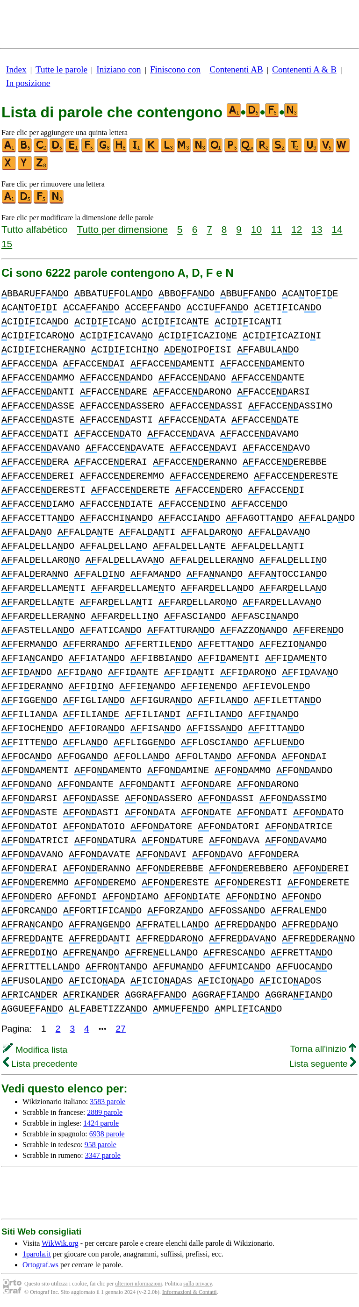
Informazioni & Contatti (189, 1292)
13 (316, 229)
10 (256, 229)
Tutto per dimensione (122, 229)
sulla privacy (197, 1283)
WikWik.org (60, 1243)
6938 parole (107, 1134)
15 (6, 243)
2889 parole (104, 1112)
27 (121, 1029)
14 (337, 229)
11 (276, 229)
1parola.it (36, 1254)
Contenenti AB (236, 69)
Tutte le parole (61, 69)
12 (296, 229)
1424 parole (101, 1123)
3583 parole (107, 1102)
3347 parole (103, 1155)
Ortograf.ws (40, 1265)
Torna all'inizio (323, 1049)
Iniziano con (118, 69)
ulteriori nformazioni (138, 1283)
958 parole (100, 1145)
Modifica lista (35, 1050)
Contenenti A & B (304, 69)
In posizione (28, 83)
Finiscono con (175, 69)
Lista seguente (322, 1064)
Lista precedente (40, 1064)
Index (16, 69)
